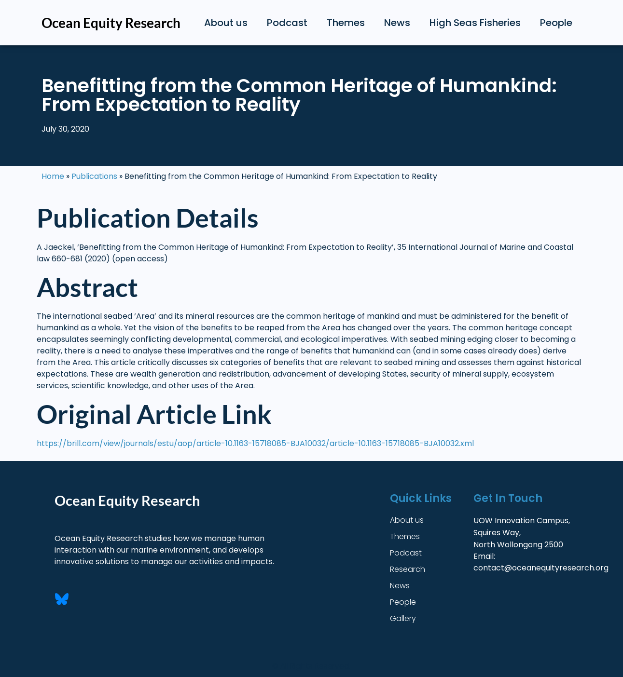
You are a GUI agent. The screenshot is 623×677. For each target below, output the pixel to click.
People (556, 22)
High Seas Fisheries (475, 22)
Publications (94, 176)
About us (226, 22)
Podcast (287, 22)
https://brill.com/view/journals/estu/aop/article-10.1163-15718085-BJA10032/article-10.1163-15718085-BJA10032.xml (255, 443)
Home (53, 176)
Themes (346, 22)
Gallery (403, 618)
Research (407, 569)
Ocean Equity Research (111, 22)
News (397, 22)
